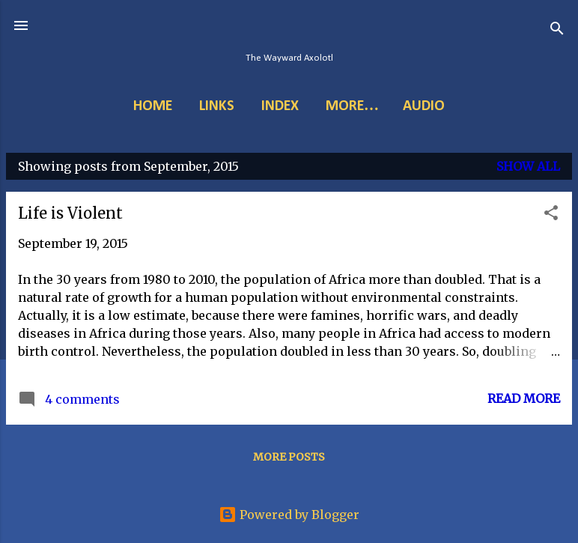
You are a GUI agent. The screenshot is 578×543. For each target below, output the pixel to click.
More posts (289, 457)
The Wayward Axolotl (289, 58)
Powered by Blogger (289, 514)
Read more (523, 398)
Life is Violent (70, 213)
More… (352, 106)
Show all (528, 166)
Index (280, 106)
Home (152, 106)
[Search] (557, 30)
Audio (424, 106)
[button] (551, 215)
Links (216, 106)
